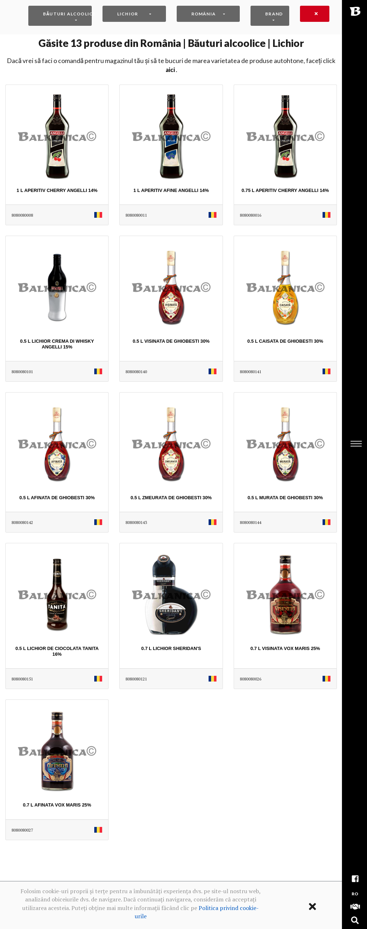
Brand (274, 13)
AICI (170, 69)
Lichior (127, 13)
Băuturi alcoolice (67, 13)
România (203, 13)
